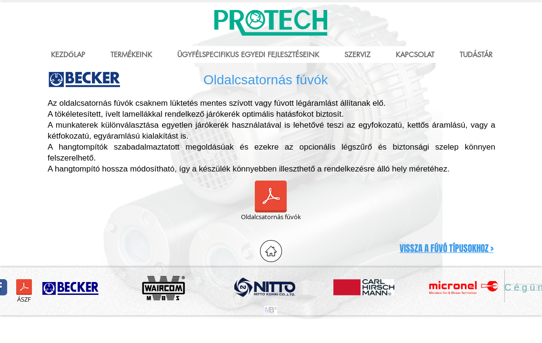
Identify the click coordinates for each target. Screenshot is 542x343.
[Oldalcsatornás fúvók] (271, 202)
